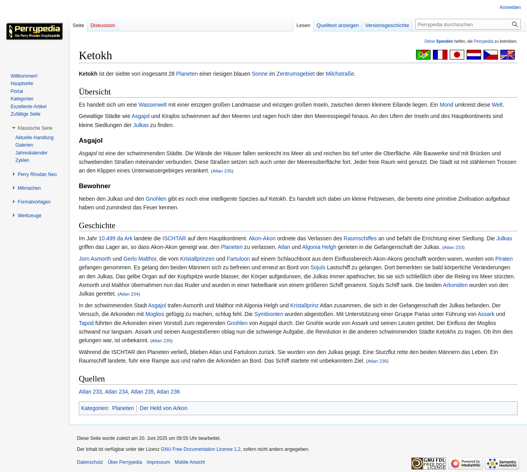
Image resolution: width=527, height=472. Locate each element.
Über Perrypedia (125, 462)
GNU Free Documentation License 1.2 (200, 449)
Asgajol (141, 116)
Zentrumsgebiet (295, 74)
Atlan (284, 247)
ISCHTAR (174, 238)
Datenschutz (90, 462)
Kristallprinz (304, 305)
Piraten (503, 259)
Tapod (86, 323)
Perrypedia (483, 41)
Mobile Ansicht (189, 462)
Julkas (141, 125)
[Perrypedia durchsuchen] (468, 24)
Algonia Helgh (319, 247)
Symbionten (268, 314)
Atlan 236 (377, 360)
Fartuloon (238, 259)
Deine (439, 41)
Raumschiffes (360, 238)
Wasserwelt (153, 105)
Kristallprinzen (197, 259)
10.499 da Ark (116, 238)
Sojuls (318, 267)
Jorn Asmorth (95, 259)
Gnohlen (155, 199)
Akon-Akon (262, 238)
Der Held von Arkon (163, 408)
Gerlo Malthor (140, 259)
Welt (497, 105)
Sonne (259, 74)
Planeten (187, 74)
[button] (35, 128)
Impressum (158, 462)
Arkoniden (455, 285)
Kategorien (94, 408)
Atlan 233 (453, 247)
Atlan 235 (222, 170)
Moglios (154, 314)
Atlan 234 (128, 293)
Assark (486, 314)
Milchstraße (340, 74)
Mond (446, 105)
